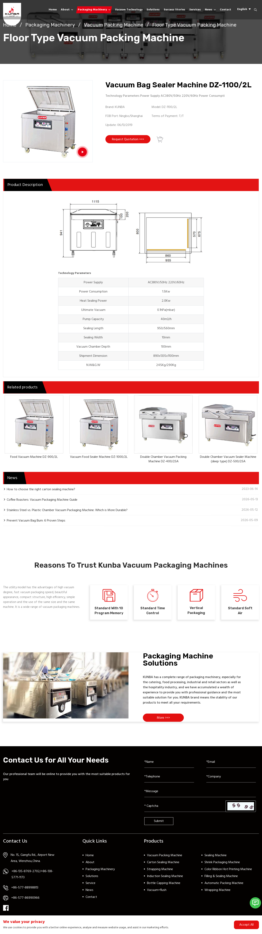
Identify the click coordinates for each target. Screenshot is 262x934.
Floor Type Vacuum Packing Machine (194, 25)
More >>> (163, 718)
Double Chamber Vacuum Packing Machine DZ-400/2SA (163, 459)
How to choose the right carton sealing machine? (41, 489)
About (65, 9)
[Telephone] (169, 777)
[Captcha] (185, 806)
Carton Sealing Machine (163, 862)
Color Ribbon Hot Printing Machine (228, 869)
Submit (159, 821)
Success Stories (174, 9)
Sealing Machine (215, 855)
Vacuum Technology (128, 9)
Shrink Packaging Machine (222, 862)
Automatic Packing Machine (223, 883)
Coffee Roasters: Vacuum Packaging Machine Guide (42, 499)
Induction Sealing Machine (165, 876)
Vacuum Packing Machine (113, 25)
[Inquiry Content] (200, 791)
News (208, 9)
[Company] (231, 777)
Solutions (153, 9)
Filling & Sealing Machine (221, 876)
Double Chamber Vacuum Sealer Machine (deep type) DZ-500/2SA (228, 459)
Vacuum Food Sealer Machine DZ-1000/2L (99, 457)
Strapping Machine (160, 869)
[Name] (169, 762)
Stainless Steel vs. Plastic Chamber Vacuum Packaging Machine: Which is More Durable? (67, 510)
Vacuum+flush (156, 890)
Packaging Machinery (92, 9)
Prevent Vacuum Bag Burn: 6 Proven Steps (36, 520)
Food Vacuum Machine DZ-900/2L (34, 457)
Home (53, 9)
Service (90, 883)
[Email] (231, 762)
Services (195, 9)
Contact (225, 9)
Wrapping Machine (217, 890)
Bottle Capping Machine (163, 883)
